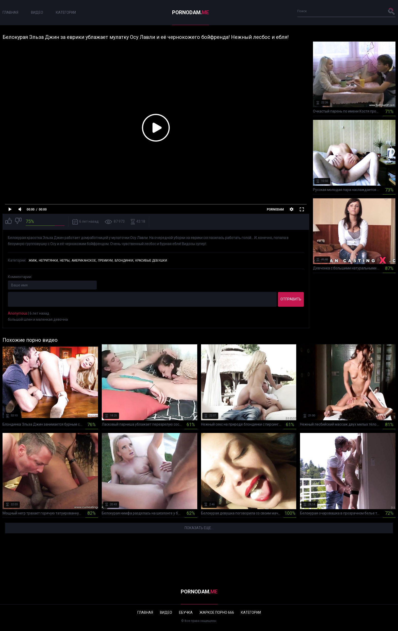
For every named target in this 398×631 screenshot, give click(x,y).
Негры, (65, 260)
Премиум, (105, 260)
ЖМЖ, (33, 260)
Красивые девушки (151, 260)
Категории (66, 12)
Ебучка (186, 612)
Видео (37, 12)
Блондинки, (124, 260)
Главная (10, 12)
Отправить (290, 299)
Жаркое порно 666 (217, 612)
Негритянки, (49, 260)
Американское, (84, 260)
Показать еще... (199, 528)
